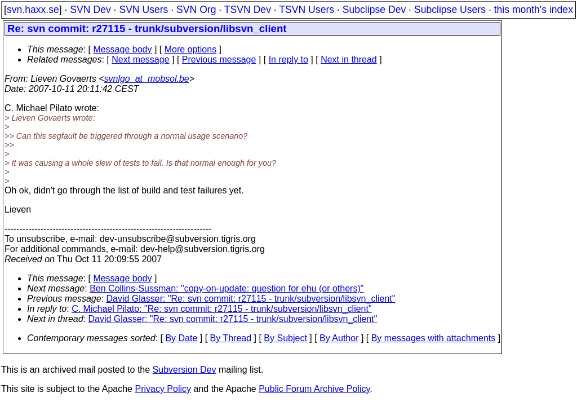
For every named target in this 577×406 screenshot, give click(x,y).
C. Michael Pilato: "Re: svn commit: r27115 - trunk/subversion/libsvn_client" (221, 309)
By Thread (231, 338)
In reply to (288, 59)
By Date (181, 338)
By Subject (285, 338)
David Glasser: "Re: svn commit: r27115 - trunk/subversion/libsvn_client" (251, 298)
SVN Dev (90, 9)
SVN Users (143, 9)
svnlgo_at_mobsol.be (146, 78)
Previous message (219, 59)
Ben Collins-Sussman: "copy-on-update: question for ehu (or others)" (226, 288)
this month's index (533, 9)
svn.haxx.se (33, 9)
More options (191, 49)
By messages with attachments (433, 338)
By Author (338, 338)
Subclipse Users (450, 9)
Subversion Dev (184, 369)
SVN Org (196, 9)
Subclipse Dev (374, 9)
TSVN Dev (247, 9)
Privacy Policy (163, 389)
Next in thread (349, 59)
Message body (122, 49)
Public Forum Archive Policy (314, 389)
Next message (140, 59)
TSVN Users (306, 9)
